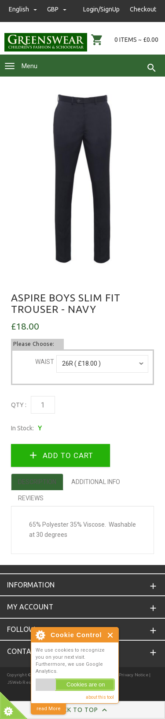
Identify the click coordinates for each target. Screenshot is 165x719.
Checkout (143, 9)
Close (111, 635)
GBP (56, 9)
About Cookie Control (40, 634)
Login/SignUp (101, 9)
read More (49, 709)
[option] (82, 179)
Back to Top (82, 710)
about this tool (100, 697)
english (23, 9)
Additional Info (95, 481)
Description (37, 481)
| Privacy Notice (131, 674)
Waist (44, 361)
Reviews (31, 498)
